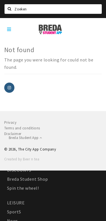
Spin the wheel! (23, 188)
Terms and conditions (22, 128)
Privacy (10, 122)
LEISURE (16, 202)
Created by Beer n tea (21, 159)
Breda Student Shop (27, 179)
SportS (14, 212)
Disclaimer (12, 133)
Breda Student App (25, 137)
